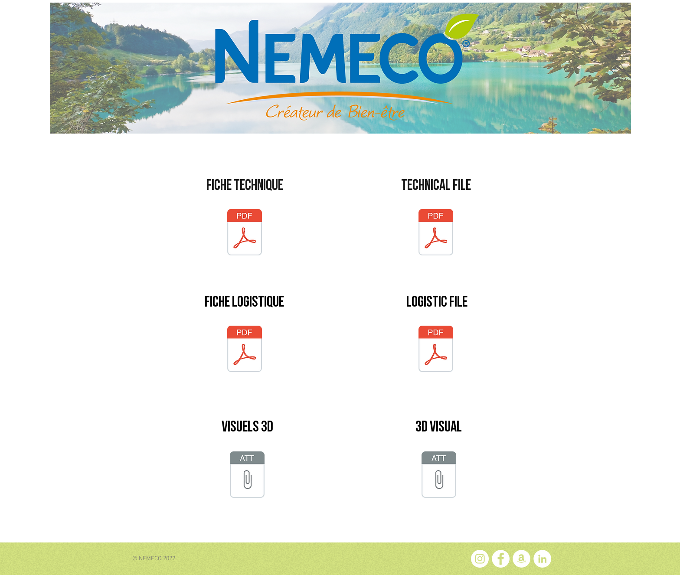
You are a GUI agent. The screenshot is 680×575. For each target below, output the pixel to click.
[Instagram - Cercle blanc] (480, 559)
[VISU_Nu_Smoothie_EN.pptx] (438, 475)
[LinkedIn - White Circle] (542, 559)
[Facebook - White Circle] (501, 559)
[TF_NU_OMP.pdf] (435, 233)
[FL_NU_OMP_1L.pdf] (244, 350)
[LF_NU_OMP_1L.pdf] (435, 350)
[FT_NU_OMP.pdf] (244, 233)
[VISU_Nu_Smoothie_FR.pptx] (247, 475)
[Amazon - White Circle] (521, 559)
